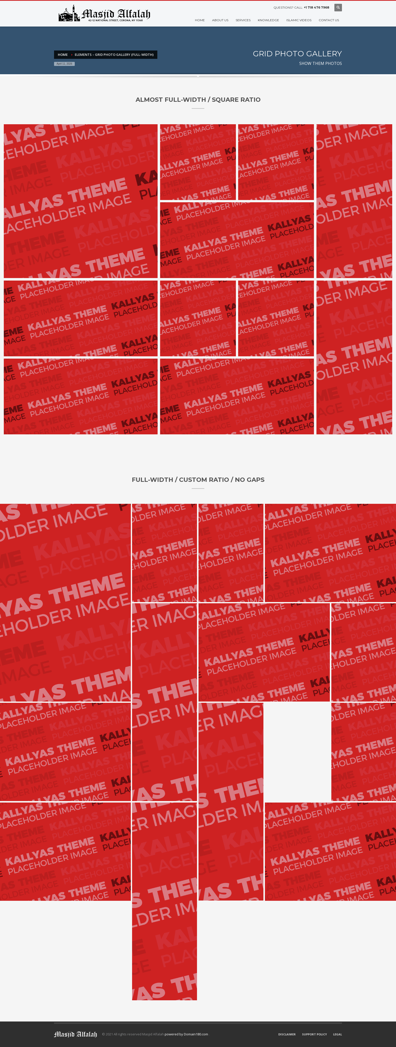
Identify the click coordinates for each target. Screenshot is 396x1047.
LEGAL (337, 1034)
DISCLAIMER (287, 1034)
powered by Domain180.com (187, 1034)
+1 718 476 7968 (316, 7)
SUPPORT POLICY (314, 1034)
